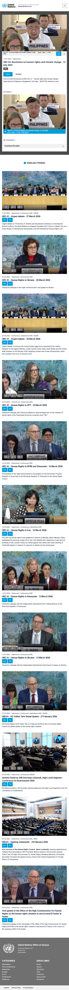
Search (39, 967)
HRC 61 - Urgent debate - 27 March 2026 (21, 216)
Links (38, 972)
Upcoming (40, 969)
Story (8, 74)
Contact (6, 988)
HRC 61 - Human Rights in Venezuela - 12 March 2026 (27, 596)
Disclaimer (40, 979)
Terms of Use (41, 977)
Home (39, 964)
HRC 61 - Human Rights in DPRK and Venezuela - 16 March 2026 (32, 466)
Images (4, 972)
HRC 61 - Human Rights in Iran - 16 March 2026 (24, 530)
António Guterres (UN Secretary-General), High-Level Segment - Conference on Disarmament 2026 (32, 779)
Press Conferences (8, 967)
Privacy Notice (28, 988)
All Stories (5, 979)
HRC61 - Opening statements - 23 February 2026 (25, 842)
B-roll (4, 974)
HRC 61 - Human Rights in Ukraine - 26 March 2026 (26, 280)
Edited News (6, 964)
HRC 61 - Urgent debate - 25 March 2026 (21, 339)
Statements (6, 969)
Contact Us (40, 974)
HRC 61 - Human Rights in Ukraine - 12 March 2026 (26, 657)
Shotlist (18, 74)
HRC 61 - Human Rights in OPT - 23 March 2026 (24, 405)
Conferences (6, 977)
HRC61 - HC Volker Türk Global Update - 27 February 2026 (29, 716)
